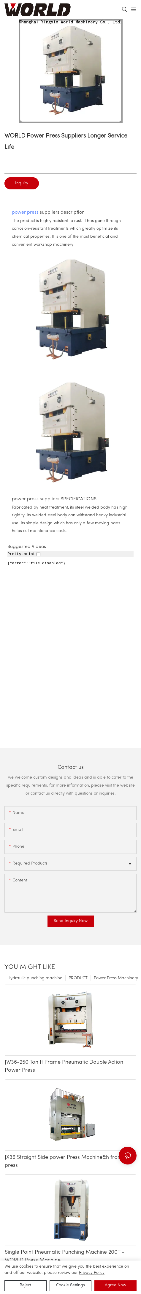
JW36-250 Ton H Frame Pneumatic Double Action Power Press (64, 1066)
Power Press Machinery (116, 978)
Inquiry (21, 183)
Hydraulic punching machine (34, 978)
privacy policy (91, 1273)
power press (25, 212)
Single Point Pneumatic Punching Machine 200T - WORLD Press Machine (64, 1256)
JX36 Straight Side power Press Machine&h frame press (65, 1161)
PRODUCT (78, 978)
